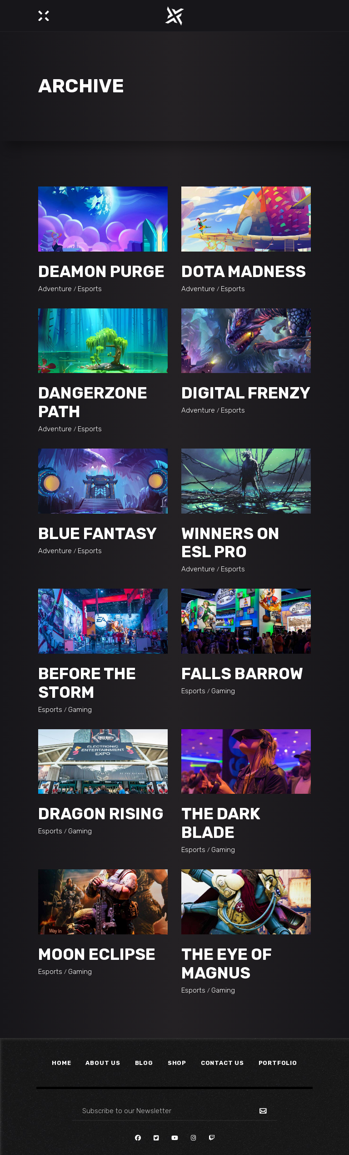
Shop (177, 1062)
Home (61, 1062)
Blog (144, 1062)
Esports (90, 289)
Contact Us (222, 1062)
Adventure (55, 289)
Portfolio (278, 1062)
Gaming (80, 710)
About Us (102, 1062)
